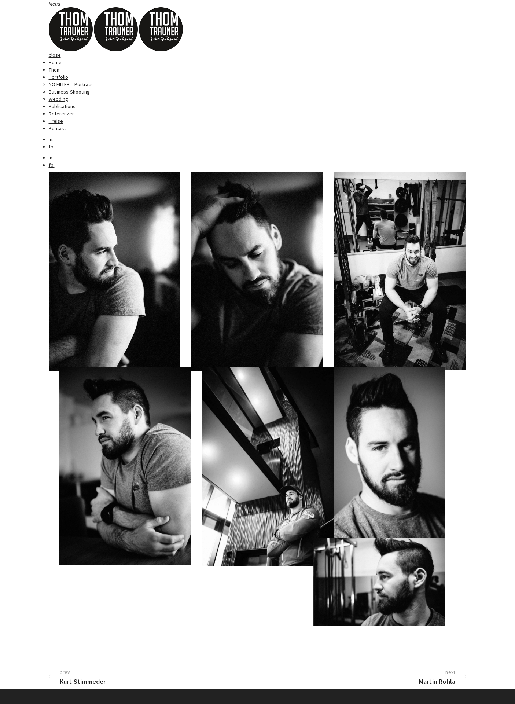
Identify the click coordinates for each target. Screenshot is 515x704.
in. (51, 139)
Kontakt (57, 128)
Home (55, 62)
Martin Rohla (437, 681)
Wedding (58, 99)
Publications (62, 106)
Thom (55, 69)
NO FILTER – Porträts (71, 84)
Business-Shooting (69, 91)
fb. (52, 146)
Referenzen (62, 113)
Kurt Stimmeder (83, 681)
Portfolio (58, 77)
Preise (56, 121)
